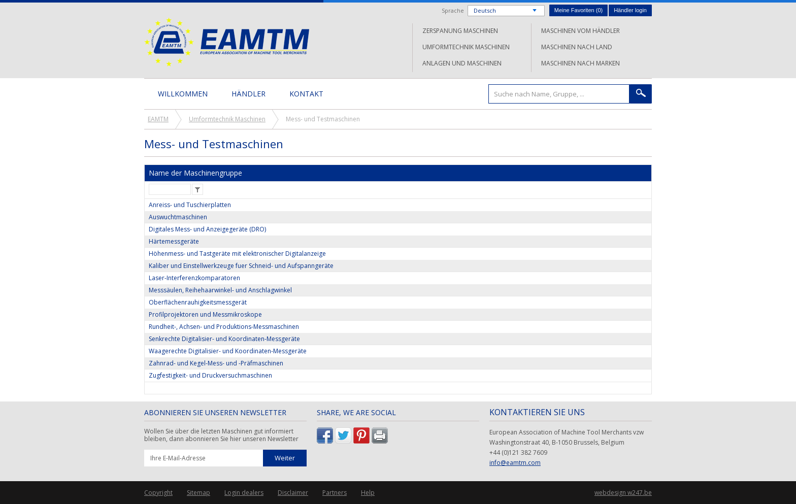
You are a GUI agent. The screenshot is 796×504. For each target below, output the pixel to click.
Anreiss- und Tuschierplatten (190, 204)
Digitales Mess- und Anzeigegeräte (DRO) (207, 229)
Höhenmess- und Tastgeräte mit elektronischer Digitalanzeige (237, 253)
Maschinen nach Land (576, 47)
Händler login (630, 10)
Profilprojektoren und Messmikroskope (205, 314)
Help (368, 492)
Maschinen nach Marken (580, 63)
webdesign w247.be (623, 492)
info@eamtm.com (515, 462)
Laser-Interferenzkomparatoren (194, 278)
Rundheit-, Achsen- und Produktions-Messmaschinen (224, 326)
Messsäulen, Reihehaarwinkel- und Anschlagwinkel (220, 290)
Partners (334, 492)
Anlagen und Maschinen (462, 63)
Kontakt (306, 93)
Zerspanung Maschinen (460, 30)
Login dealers (243, 492)
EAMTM (226, 41)
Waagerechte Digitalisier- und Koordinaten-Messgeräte (228, 351)
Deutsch (485, 10)
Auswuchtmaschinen (178, 217)
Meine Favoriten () (578, 10)
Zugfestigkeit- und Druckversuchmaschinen (210, 375)
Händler (248, 93)
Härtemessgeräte (174, 241)
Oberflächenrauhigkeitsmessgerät (198, 302)
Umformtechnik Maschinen (466, 47)
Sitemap (198, 492)
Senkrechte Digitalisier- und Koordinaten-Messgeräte (224, 338)
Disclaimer (293, 492)
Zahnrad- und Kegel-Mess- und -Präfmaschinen (216, 363)
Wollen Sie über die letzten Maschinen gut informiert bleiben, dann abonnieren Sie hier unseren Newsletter (221, 435)
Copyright (158, 492)
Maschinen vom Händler (580, 30)
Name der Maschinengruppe (195, 173)
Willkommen (183, 93)
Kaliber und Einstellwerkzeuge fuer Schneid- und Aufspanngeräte (241, 265)
